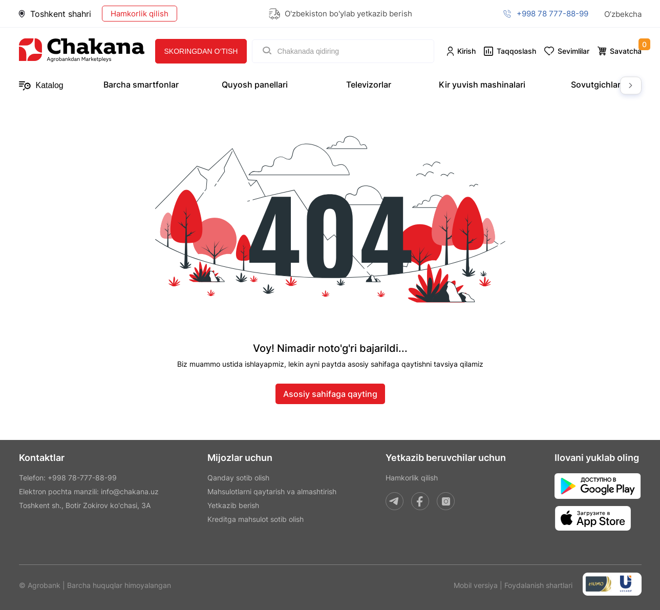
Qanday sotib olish (238, 477)
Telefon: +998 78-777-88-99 (68, 477)
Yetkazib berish (233, 505)
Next (631, 86)
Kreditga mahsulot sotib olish (255, 519)
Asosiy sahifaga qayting (330, 394)
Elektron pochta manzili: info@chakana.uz (89, 491)
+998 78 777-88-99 (552, 13)
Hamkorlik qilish (139, 13)
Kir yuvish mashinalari (482, 84)
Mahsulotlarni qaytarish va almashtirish (271, 491)
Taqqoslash (516, 51)
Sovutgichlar (596, 84)
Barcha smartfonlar (141, 84)
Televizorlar (368, 84)
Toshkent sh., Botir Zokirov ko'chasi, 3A (85, 505)
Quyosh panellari (255, 84)
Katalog (41, 86)
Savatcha (626, 51)
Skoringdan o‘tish (201, 51)
